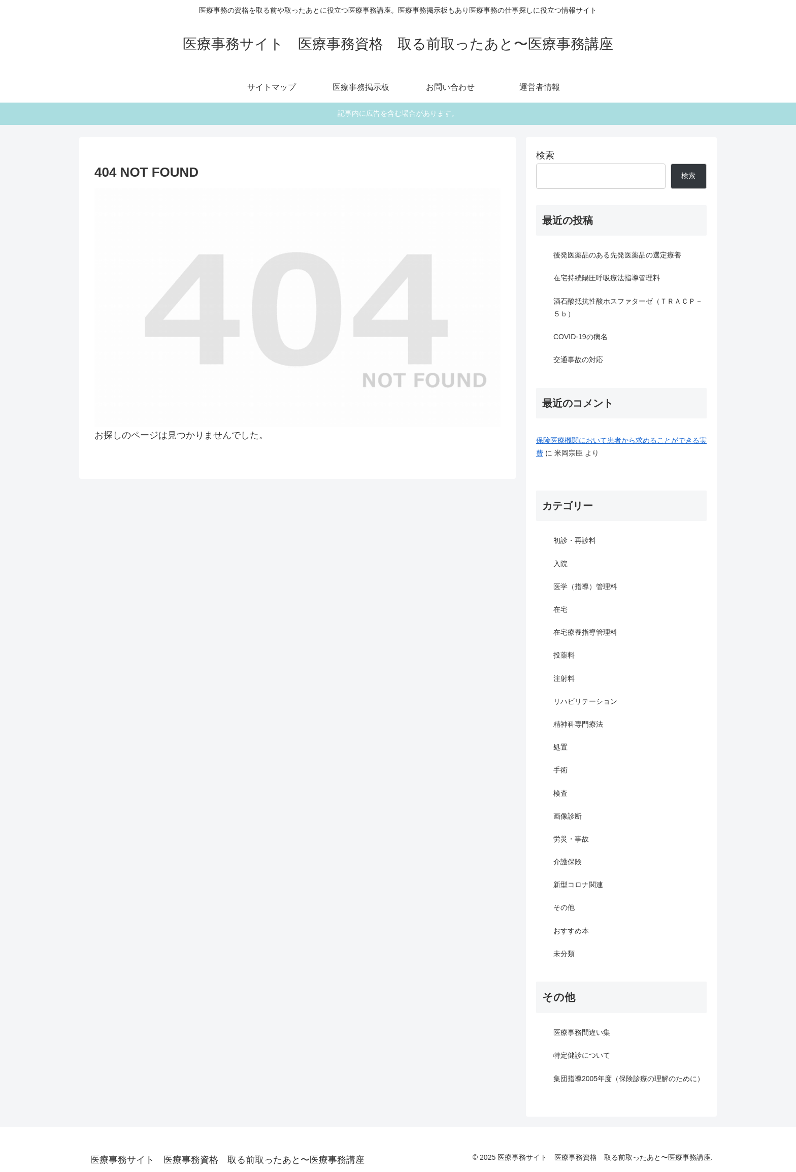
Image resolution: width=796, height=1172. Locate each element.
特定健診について (581, 1055)
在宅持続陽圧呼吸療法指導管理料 (606, 278)
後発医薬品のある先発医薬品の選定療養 (617, 255)
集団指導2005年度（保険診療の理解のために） (628, 1079)
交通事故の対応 (578, 359)
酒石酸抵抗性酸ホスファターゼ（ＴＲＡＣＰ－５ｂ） (628, 307)
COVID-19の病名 (580, 337)
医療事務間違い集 (581, 1032)
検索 (545, 155)
